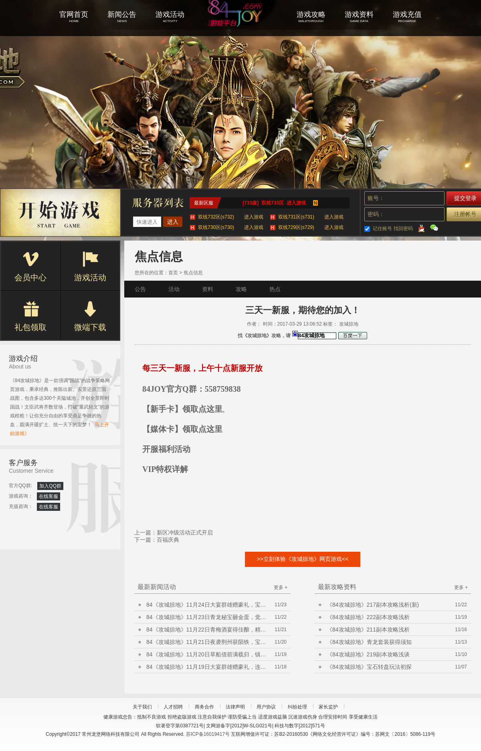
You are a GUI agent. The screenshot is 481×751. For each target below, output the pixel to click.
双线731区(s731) (311, 217)
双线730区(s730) (230, 227)
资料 (207, 289)
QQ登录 (421, 227)
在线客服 (48, 496)
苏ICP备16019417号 (208, 734)
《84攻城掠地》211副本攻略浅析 (368, 629)
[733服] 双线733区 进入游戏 (274, 203)
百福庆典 (168, 539)
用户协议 (266, 707)
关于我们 (142, 707)
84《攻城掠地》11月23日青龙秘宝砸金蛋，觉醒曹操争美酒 (206, 617)
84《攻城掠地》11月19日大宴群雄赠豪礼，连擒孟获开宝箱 (206, 667)
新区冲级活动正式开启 (185, 532)
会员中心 (30, 266)
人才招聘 (173, 707)
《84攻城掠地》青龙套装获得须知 (369, 642)
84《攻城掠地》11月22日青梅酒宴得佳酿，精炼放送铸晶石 (206, 629)
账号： (376, 198)
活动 (174, 289)
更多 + (280, 587)
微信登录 (434, 227)
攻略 (241, 289)
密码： (376, 214)
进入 (172, 222)
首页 (173, 272)
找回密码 (403, 228)
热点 (275, 289)
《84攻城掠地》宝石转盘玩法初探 (369, 667)
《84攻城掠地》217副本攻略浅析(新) (373, 604)
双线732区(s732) (230, 217)
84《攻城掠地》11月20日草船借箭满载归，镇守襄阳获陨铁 (206, 654)
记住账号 (382, 228)
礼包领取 (30, 316)
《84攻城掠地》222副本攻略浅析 (368, 617)
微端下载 (90, 316)
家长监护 (328, 707)
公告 (140, 289)
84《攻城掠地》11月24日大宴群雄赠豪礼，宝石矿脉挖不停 (206, 604)
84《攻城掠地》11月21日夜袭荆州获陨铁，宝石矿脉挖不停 (206, 642)
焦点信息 (193, 272)
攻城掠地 (240, 24)
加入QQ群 (50, 486)
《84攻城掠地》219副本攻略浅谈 (368, 654)
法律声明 (235, 707)
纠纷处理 (297, 707)
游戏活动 (90, 266)
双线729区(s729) (311, 227)
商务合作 (204, 707)
